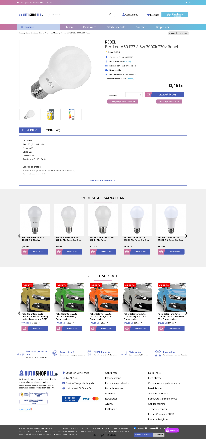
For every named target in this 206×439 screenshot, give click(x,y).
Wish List (110, 393)
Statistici (161, 428)
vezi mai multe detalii (103, 180)
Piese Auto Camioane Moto (162, 399)
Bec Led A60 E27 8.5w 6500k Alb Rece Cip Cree (68, 239)
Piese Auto (89, 27)
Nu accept (159, 434)
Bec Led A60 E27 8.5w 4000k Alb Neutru (32, 239)
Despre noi (162, 27)
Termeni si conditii (157, 409)
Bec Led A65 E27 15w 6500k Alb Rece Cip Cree (171, 239)
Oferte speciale (116, 27)
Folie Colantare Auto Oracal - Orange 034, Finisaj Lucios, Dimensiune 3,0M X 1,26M (103, 317)
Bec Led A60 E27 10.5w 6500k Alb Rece (102, 239)
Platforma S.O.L (113, 409)
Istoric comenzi (113, 378)
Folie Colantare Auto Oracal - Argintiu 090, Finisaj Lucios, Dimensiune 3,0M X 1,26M (137, 317)
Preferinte (150, 428)
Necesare (139, 428)
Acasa (69, 27)
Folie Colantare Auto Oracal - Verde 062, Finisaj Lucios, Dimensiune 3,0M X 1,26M (69, 317)
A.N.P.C (109, 404)
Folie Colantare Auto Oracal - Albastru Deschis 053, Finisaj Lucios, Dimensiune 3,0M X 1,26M (171, 317)
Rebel (110, 42)
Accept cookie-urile (143, 434)
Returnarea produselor (117, 383)
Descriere (31, 130)
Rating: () (112, 52)
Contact (141, 27)
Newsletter (111, 399)
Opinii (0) (55, 130)
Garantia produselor (158, 393)
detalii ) (127, 61)
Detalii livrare (155, 388)
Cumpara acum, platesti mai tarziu (165, 383)
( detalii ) (130, 78)
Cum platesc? (155, 378)
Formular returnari (114, 388)
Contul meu (111, 373)
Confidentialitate (156, 404)
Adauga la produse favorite (122, 101)
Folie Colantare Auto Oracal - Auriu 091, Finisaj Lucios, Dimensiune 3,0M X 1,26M (34, 317)
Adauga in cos (32, 252)
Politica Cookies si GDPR (161, 414)
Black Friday (154, 373)
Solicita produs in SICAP (169, 101)
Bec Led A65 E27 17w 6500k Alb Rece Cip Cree (136, 239)
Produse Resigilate (158, 419)
